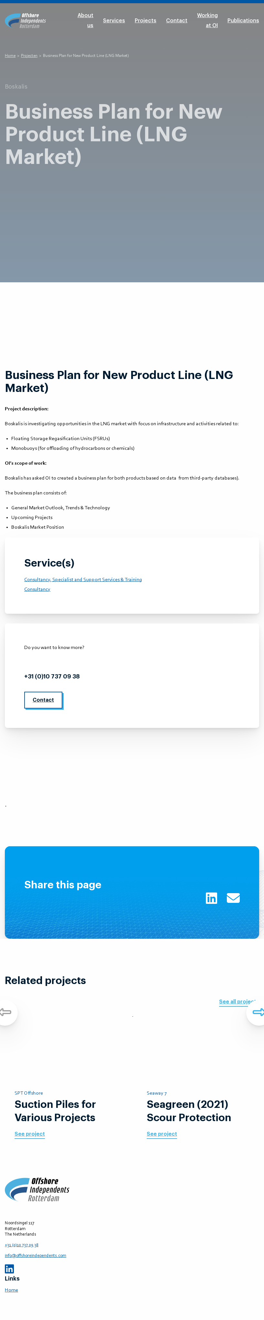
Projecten (29, 56)
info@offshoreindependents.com (72, 662)
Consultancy (37, 589)
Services (114, 20)
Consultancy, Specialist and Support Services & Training (83, 579)
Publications (243, 20)
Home (10, 56)
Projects (145, 20)
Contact (176, 20)
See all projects (239, 1001)
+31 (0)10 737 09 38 (52, 676)
